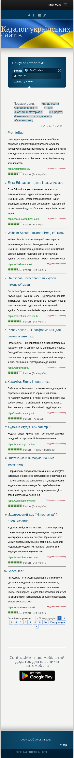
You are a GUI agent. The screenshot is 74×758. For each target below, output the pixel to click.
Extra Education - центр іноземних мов (35, 182)
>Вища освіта (50, 103)
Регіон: (18, 71)
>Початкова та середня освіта (33, 116)
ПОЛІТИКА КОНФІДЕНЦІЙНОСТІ (31, 752)
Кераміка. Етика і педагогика (29, 381)
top (65, 745)
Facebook (33, 15)
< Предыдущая (46, 618)
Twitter (28, 15)
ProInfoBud (15, 132)
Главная (18, 81)
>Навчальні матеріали (28, 112)
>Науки (48, 107)
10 (45, 622)
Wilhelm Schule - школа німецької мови (36, 233)
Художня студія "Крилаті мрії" (29, 427)
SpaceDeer (15, 571)
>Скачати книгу (23, 120)
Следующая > (50, 624)
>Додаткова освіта (26, 107)
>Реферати (56, 112)
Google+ (43, 15)
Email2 (38, 15)
